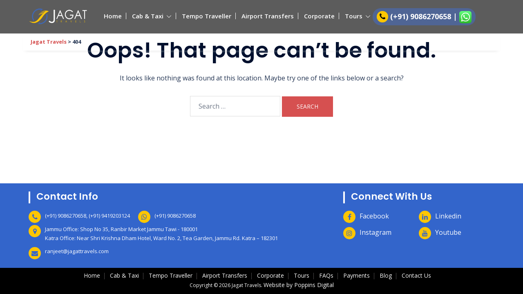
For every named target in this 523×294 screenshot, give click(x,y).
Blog (386, 275)
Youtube (448, 232)
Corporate (319, 16)
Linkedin (448, 216)
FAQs (326, 275)
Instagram (375, 232)
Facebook (374, 216)
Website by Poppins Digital (299, 285)
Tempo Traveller (206, 16)
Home (113, 16)
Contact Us (416, 275)
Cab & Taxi (147, 16)
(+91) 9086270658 (421, 16)
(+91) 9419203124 (109, 215)
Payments (356, 275)
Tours (353, 16)
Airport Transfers (267, 16)
